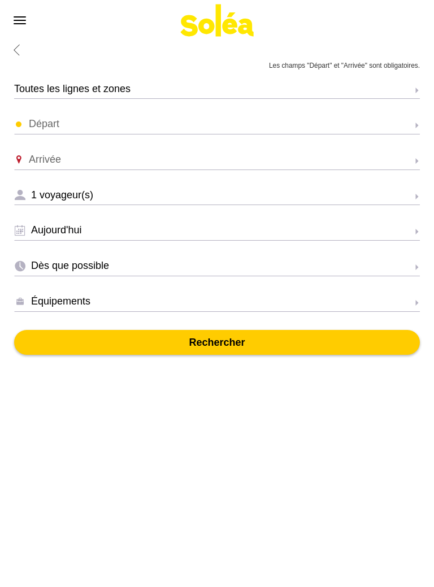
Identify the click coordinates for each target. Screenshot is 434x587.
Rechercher (217, 342)
